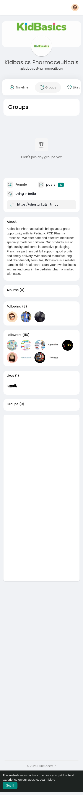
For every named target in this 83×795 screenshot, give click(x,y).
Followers (14, 335)
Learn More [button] (47, 779)
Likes (10, 375)
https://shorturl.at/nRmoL (37, 204)
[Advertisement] (41, 456)
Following (14, 306)
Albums (13, 290)
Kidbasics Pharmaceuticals (41, 62)
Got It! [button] (10, 785)
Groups (12, 404)
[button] (75, 7)
